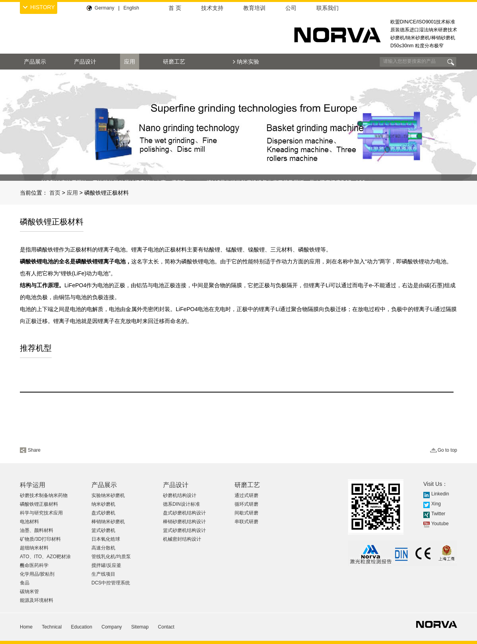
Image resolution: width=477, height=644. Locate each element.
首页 (54, 193)
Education (81, 627)
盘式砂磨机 (103, 513)
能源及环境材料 (36, 600)
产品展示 (35, 61)
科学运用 (32, 485)
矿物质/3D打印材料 (40, 539)
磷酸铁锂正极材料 (39, 504)
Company (111, 627)
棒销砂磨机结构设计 (184, 521)
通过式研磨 (246, 495)
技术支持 (212, 8)
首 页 (175, 8)
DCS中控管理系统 (110, 583)
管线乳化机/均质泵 (111, 556)
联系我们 (327, 8)
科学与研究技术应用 (41, 513)
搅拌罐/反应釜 (106, 565)
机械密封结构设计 (182, 539)
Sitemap (140, 627)
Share (34, 450)
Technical (52, 627)
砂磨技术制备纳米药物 (44, 495)
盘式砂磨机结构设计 (184, 513)
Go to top (447, 450)
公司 (291, 8)
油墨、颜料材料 (36, 530)
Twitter (438, 513)
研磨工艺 (174, 61)
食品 (24, 583)
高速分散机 (103, 548)
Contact (166, 627)
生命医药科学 (34, 565)
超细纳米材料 (34, 548)
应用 (129, 61)
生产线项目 (103, 574)
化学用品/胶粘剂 (37, 574)
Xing (436, 504)
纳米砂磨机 (103, 504)
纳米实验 (248, 61)
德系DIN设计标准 (181, 504)
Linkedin (440, 494)
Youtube (440, 523)
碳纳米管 (29, 591)
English (131, 8)
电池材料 (29, 521)
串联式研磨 (246, 521)
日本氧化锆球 (105, 539)
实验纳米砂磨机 (108, 495)
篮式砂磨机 (103, 530)
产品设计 (85, 61)
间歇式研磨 (246, 513)
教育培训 (254, 8)
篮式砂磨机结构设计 (184, 530)
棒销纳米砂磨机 (108, 521)
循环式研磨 (246, 504)
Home (26, 627)
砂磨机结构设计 (179, 495)
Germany (104, 8)
